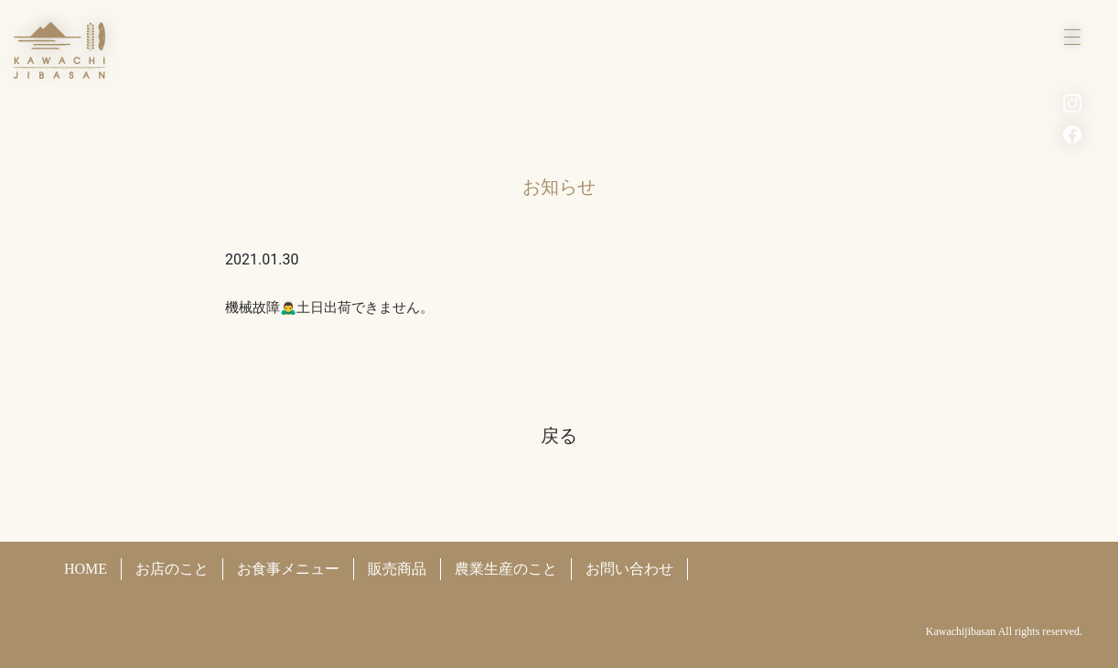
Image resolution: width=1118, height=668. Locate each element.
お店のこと (172, 568)
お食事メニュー (288, 568)
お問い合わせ (629, 568)
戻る (559, 436)
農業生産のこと (506, 568)
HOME (85, 568)
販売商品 (397, 568)
